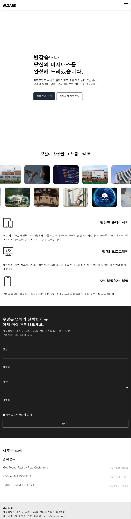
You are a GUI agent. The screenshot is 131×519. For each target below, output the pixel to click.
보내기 (65, 423)
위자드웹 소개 (44, 96)
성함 (5, 349)
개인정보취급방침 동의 (17, 414)
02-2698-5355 (24, 335)
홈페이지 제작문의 (69, 96)
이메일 (6, 399)
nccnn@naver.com (54, 516)
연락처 (6, 367)
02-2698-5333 (23, 516)
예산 (5, 381)
